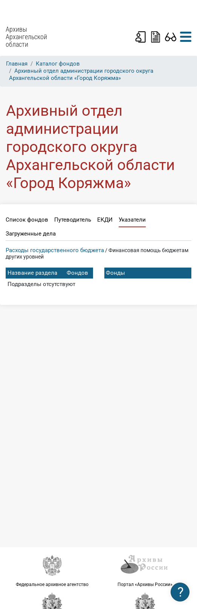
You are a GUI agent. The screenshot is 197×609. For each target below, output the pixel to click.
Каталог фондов (58, 63)
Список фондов (27, 219)
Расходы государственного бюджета (55, 250)
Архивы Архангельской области (26, 37)
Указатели (132, 219)
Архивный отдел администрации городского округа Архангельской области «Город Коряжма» (81, 74)
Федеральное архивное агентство (52, 570)
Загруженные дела (31, 233)
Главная (16, 63)
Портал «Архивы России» (145, 570)
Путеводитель (72, 219)
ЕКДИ (105, 219)
